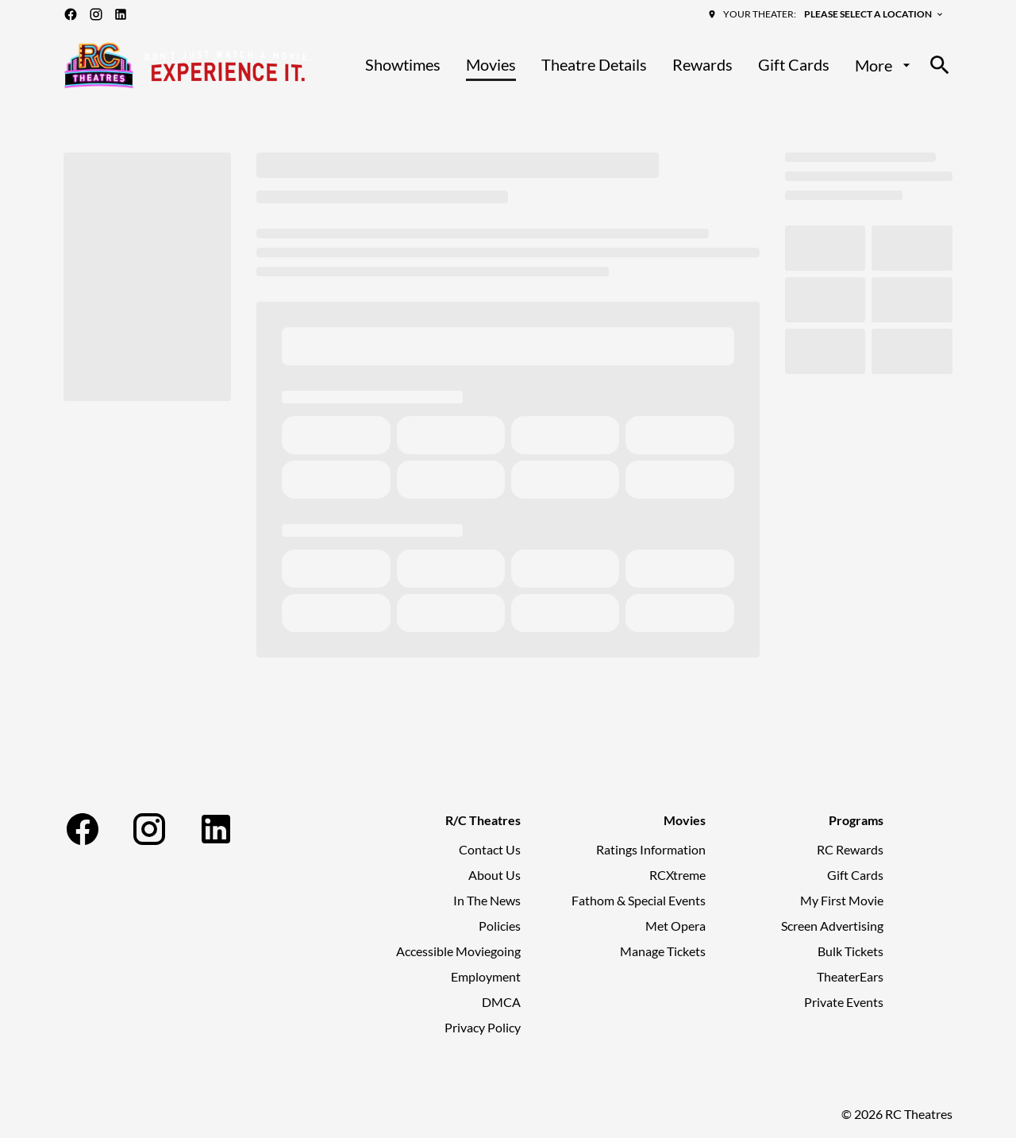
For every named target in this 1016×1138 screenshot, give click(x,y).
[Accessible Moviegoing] (458, 951)
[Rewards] (702, 65)
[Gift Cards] (793, 65)
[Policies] (500, 926)
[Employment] (486, 976)
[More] (884, 65)
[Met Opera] (675, 926)
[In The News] (487, 900)
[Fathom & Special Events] (639, 900)
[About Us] (494, 875)
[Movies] (491, 65)
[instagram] (96, 14)
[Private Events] (843, 1002)
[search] (939, 65)
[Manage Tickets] (663, 951)
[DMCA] (501, 1002)
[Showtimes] (403, 65)
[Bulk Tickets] (850, 951)
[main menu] (639, 65)
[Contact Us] (490, 849)
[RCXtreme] (677, 875)
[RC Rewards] (850, 849)
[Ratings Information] (651, 849)
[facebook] (71, 14)
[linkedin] (121, 14)
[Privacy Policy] (482, 1027)
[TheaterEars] (850, 976)
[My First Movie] (841, 900)
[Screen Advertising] (832, 926)
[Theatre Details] (594, 65)
